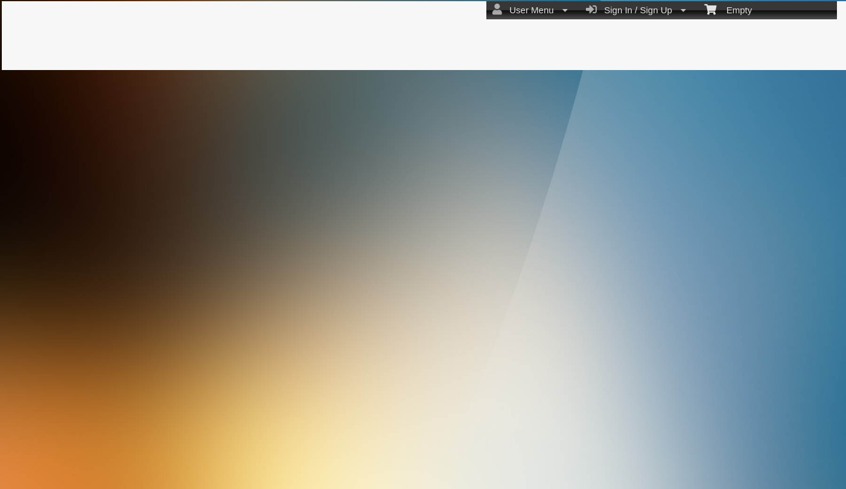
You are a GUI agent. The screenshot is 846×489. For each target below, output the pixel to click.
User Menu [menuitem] (530, 9)
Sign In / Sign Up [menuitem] (636, 9)
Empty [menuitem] (728, 9)
